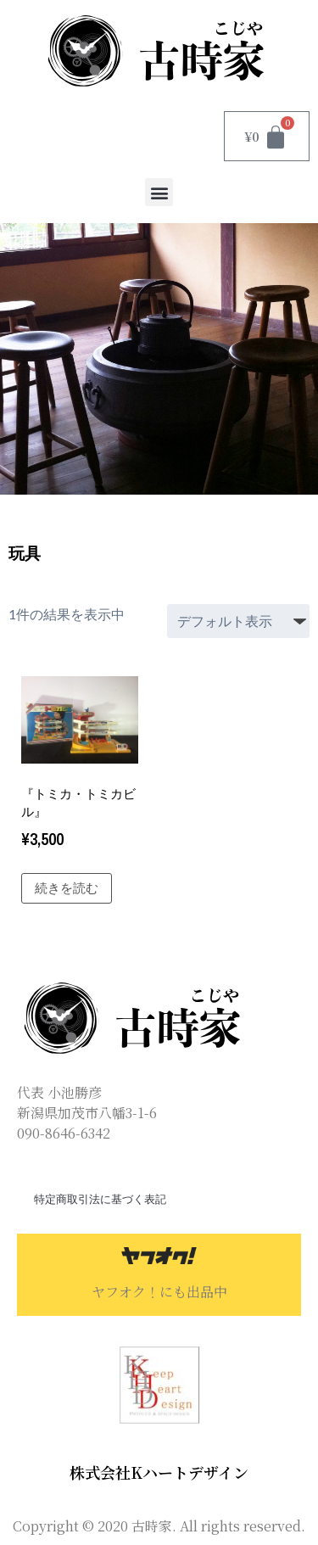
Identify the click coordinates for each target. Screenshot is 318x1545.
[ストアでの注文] (238, 621)
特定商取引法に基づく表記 (100, 1199)
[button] (159, 192)
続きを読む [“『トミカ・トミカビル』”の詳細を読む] (66, 888)
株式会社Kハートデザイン (159, 1472)
